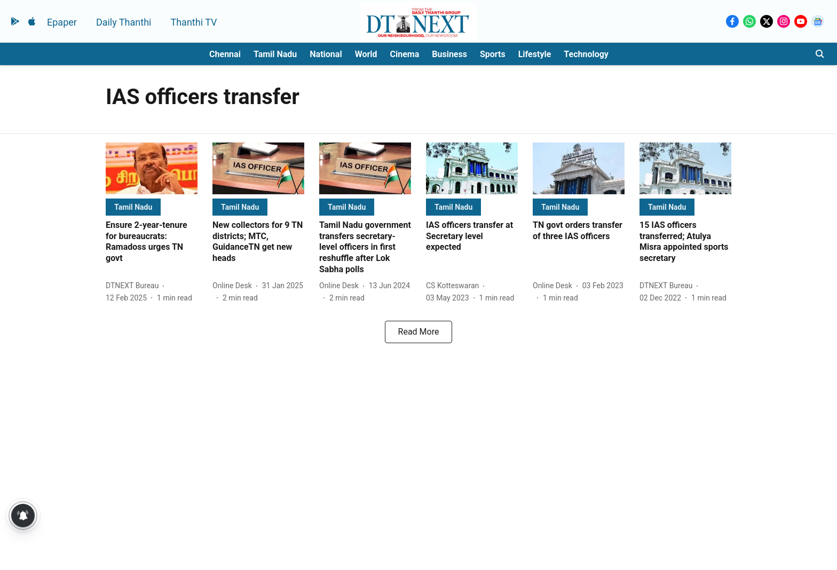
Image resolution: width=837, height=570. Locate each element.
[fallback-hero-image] (152, 168)
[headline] (152, 242)
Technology (586, 54)
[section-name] (133, 207)
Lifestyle (534, 54)
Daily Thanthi (124, 22)
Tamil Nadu (275, 54)
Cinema (405, 54)
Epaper (62, 22)
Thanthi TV (193, 22)
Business (449, 54)
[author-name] (134, 285)
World (366, 54)
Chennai (225, 54)
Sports (493, 54)
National (326, 54)
